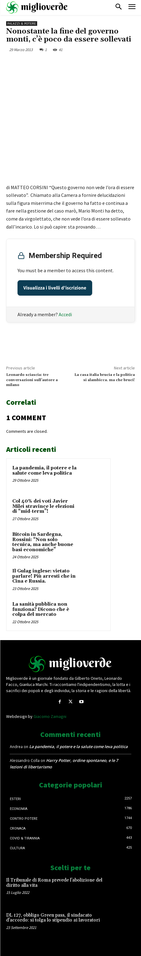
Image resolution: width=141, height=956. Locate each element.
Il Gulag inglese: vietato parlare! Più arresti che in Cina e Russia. (44, 576)
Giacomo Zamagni (49, 716)
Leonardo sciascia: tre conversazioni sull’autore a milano (32, 379)
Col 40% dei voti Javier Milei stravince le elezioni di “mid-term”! (43, 506)
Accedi (65, 314)
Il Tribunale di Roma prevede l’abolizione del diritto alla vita (54, 882)
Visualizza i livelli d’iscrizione (54, 288)
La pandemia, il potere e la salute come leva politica (44, 470)
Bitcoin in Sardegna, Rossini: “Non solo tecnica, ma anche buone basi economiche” (42, 542)
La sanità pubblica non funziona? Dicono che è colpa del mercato (40, 609)
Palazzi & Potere (21, 23)
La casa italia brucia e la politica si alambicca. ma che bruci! (104, 377)
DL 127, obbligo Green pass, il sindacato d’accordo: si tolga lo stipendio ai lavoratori (53, 917)
